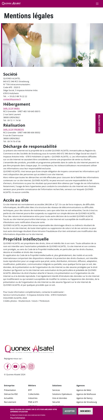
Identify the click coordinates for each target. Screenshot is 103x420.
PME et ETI (33, 402)
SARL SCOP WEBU (11, 108)
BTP (30, 390)
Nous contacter (99, 123)
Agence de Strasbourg (86, 402)
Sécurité (56, 402)
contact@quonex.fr (12, 99)
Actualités (8, 398)
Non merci (85, 412)
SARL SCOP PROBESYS (13, 129)
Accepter (70, 412)
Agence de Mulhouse (86, 394)
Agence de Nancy (84, 398)
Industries (33, 398)
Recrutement (10, 402)
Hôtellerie (32, 406)
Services (56, 390)
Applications (58, 406)
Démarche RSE (11, 394)
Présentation (10, 390)
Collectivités (33, 394)
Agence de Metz (83, 390)
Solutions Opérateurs (62, 394)
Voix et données (59, 398)
